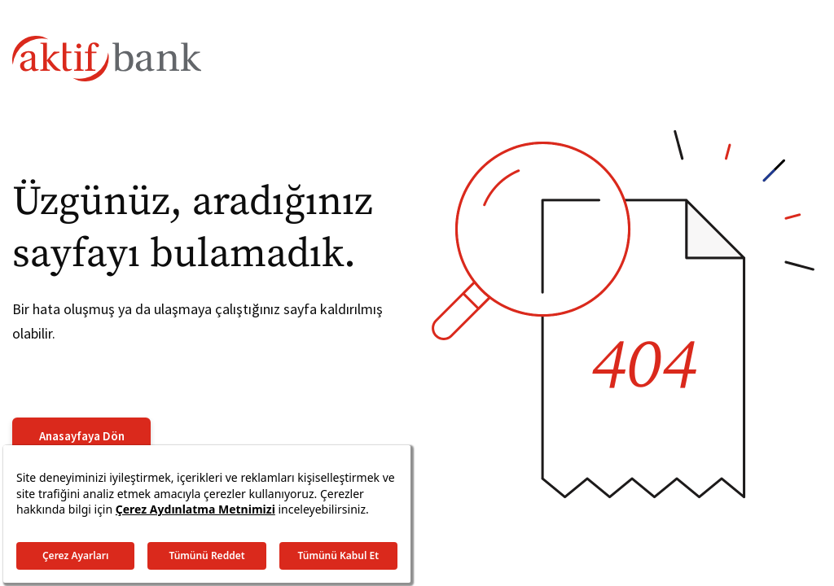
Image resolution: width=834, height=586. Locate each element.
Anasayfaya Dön (82, 436)
